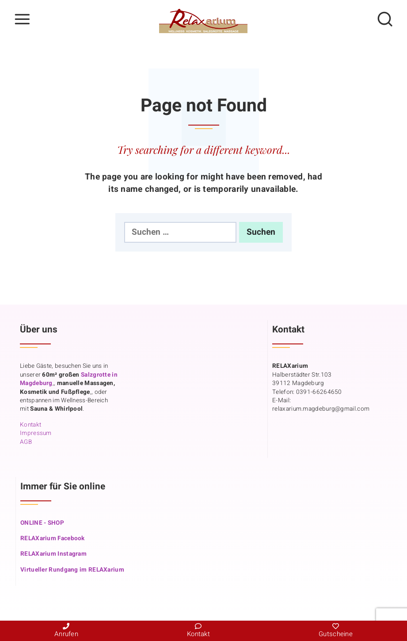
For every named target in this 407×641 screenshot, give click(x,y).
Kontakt (30, 424)
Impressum (36, 433)
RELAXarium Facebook (52, 538)
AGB (26, 442)
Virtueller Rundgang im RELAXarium (72, 569)
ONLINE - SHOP (42, 523)
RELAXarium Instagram (53, 553)
